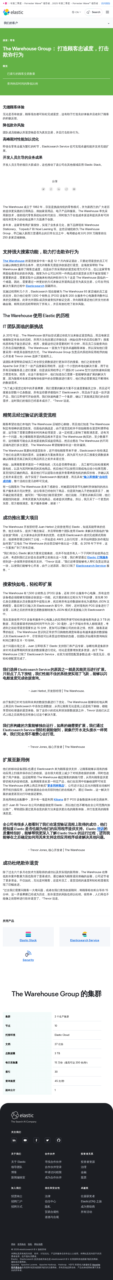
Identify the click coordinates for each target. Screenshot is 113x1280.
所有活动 (86, 1211)
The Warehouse (14, 261)
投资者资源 (88, 1162)
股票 (83, 1177)
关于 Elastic (18, 1162)
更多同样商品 (55, 785)
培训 (100, 829)
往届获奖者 (88, 1196)
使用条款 (21, 1244)
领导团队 (16, 1167)
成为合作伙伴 (53, 1177)
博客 (14, 1172)
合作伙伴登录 (53, 1167)
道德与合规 (52, 1217)
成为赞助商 (88, 1206)
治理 (83, 1167)
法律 (47, 1196)
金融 (83, 1172)
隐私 (47, 1206)
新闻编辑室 (18, 1177)
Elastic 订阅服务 (97, 557)
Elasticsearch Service (91, 565)
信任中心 (50, 1201)
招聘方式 (16, 1206)
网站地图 (38, 1244)
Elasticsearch (35, 286)
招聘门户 (16, 1201)
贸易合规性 (52, 1211)
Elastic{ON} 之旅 (91, 1201)
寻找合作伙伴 (53, 1162)
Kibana (58, 799)
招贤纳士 (16, 1196)
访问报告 (105, 3)
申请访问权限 (53, 1172)
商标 (13, 1244)
